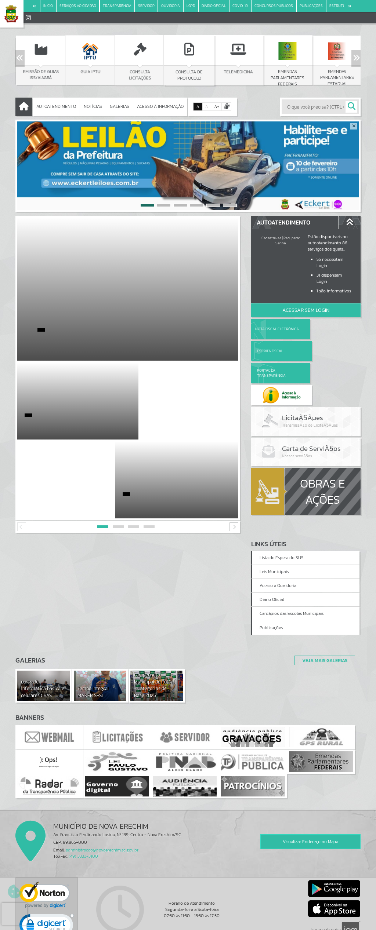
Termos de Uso (188, 917)
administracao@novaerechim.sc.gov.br (102, 806)
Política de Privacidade (188, 923)
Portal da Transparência (271, 351)
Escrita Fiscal (325, 329)
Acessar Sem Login (305, 310)
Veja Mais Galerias (322, 616)
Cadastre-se (271, 238)
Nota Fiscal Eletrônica (277, 329)
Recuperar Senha (287, 240)
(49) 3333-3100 (83, 812)
